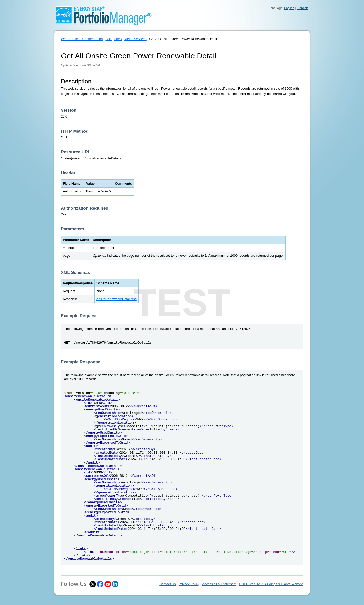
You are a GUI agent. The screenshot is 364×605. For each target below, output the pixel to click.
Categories (113, 39)
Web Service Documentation (82, 39)
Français (302, 8)
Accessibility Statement (219, 584)
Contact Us (167, 584)
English (289, 8)
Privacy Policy (189, 584)
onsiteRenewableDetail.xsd (116, 299)
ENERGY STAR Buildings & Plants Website (271, 584)
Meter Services (135, 39)
